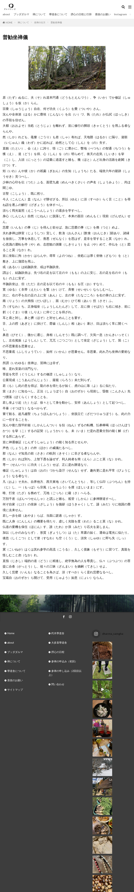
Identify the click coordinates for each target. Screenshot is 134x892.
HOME (9, 22)
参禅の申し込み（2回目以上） (65, 672)
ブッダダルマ (21, 14)
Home (10, 633)
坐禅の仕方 (39, 22)
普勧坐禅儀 (56, 22)
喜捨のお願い (103, 14)
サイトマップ (15, 689)
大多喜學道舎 (59, 642)
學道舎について (58, 14)
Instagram (120, 14)
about (6, 14)
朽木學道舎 (57, 633)
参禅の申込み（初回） (64, 661)
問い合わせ (57, 684)
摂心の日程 (57, 651)
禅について (39, 14)
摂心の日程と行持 (81, 14)
